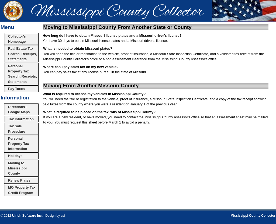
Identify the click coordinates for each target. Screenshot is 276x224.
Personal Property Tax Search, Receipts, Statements (22, 74)
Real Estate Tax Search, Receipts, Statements (22, 53)
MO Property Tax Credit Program (21, 190)
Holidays (15, 156)
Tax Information (21, 119)
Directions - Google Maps (19, 109)
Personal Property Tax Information (18, 143)
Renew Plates (19, 180)
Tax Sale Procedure (16, 128)
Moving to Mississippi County (17, 168)
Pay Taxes (16, 89)
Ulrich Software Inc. (27, 216)
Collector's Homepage (17, 39)
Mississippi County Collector (252, 216)
